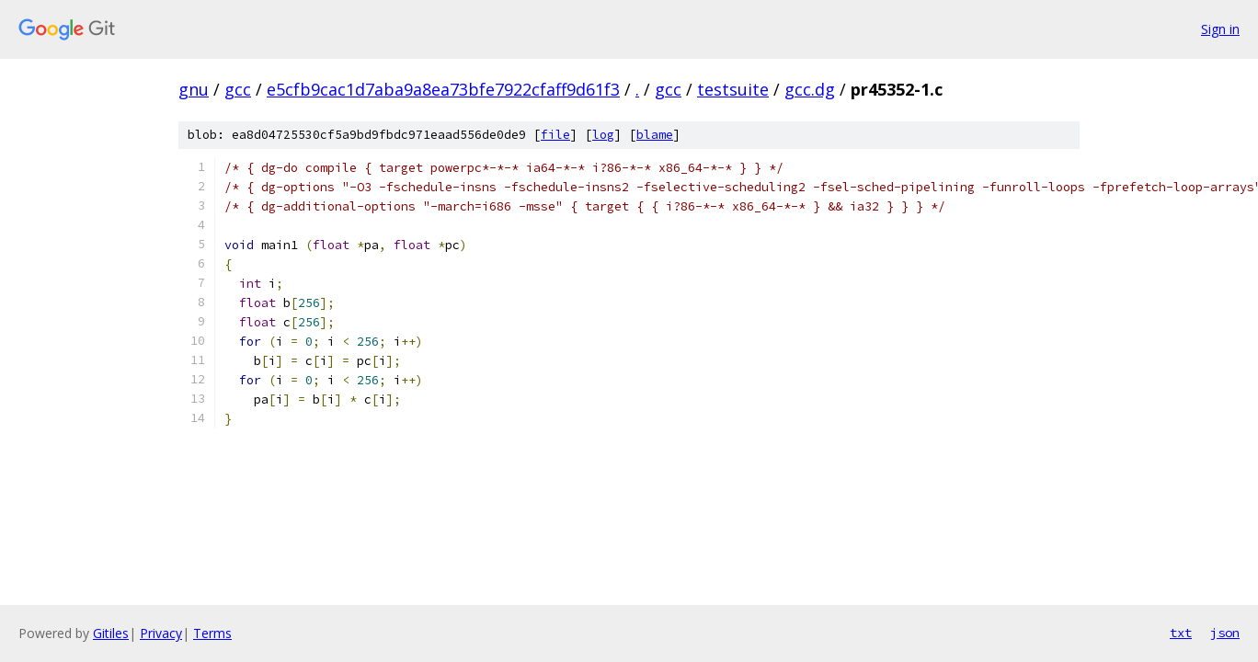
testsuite (733, 89)
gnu (193, 89)
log (603, 135)
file (555, 135)
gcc (237, 89)
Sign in (1220, 29)
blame (654, 135)
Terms (212, 633)
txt (1181, 632)
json (1225, 632)
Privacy (161, 633)
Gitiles (111, 633)
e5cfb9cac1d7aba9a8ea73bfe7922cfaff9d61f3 (443, 89)
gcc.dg (809, 89)
